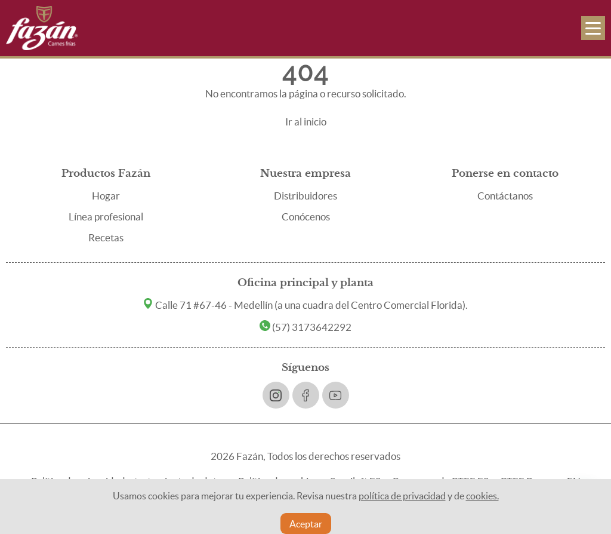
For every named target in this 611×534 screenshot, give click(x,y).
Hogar (106, 195)
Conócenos (306, 216)
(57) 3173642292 (305, 327)
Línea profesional (106, 216)
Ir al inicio (305, 121)
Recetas (106, 237)
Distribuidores (305, 195)
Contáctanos (505, 195)
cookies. (482, 495)
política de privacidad (402, 495)
